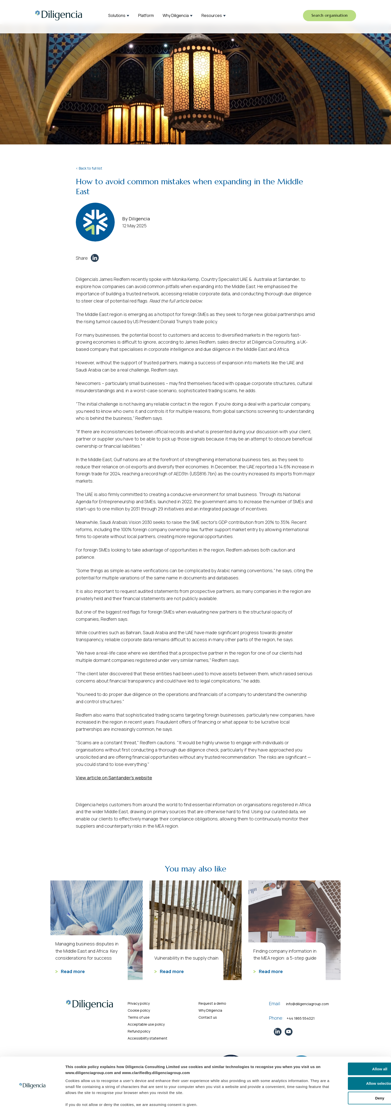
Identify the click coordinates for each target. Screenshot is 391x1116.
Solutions (116, 16)
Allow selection (349, 1069)
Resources (211, 16)
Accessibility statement (147, 1038)
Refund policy (139, 1031)
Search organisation (328, 15)
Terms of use (139, 1017)
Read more (70, 971)
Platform (146, 16)
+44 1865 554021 (301, 1018)
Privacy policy (139, 1003)
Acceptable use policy (146, 1024)
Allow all (349, 1054)
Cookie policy (139, 1010)
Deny (349, 1084)
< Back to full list (89, 168)
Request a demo (212, 1003)
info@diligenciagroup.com (307, 1003)
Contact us (207, 1017)
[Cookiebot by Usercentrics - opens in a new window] (32, 1106)
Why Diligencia (176, 16)
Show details (259, 1106)
